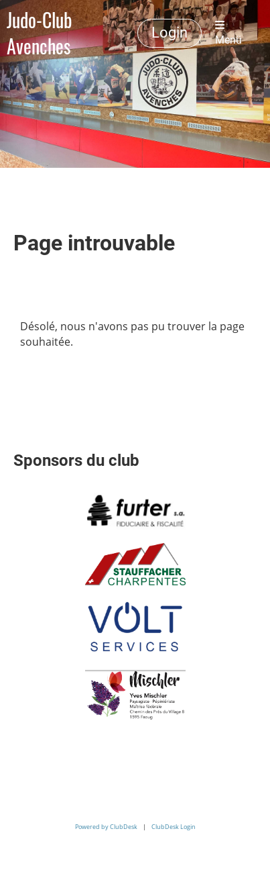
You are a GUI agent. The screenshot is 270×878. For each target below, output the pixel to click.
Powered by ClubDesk (106, 826)
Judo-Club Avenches (39, 33)
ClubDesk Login (173, 826)
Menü (228, 33)
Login (169, 32)
